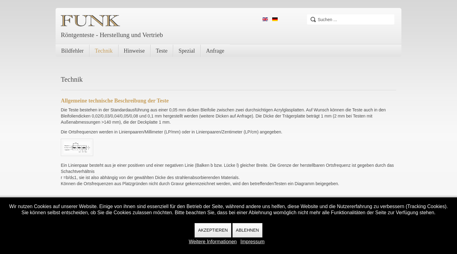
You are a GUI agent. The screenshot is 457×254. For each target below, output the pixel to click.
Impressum (252, 241)
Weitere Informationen (213, 241)
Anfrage (215, 51)
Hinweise (134, 51)
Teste (161, 51)
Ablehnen (247, 230)
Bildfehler (72, 51)
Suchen (313, 19)
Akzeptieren (213, 230)
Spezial (187, 51)
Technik (103, 51)
